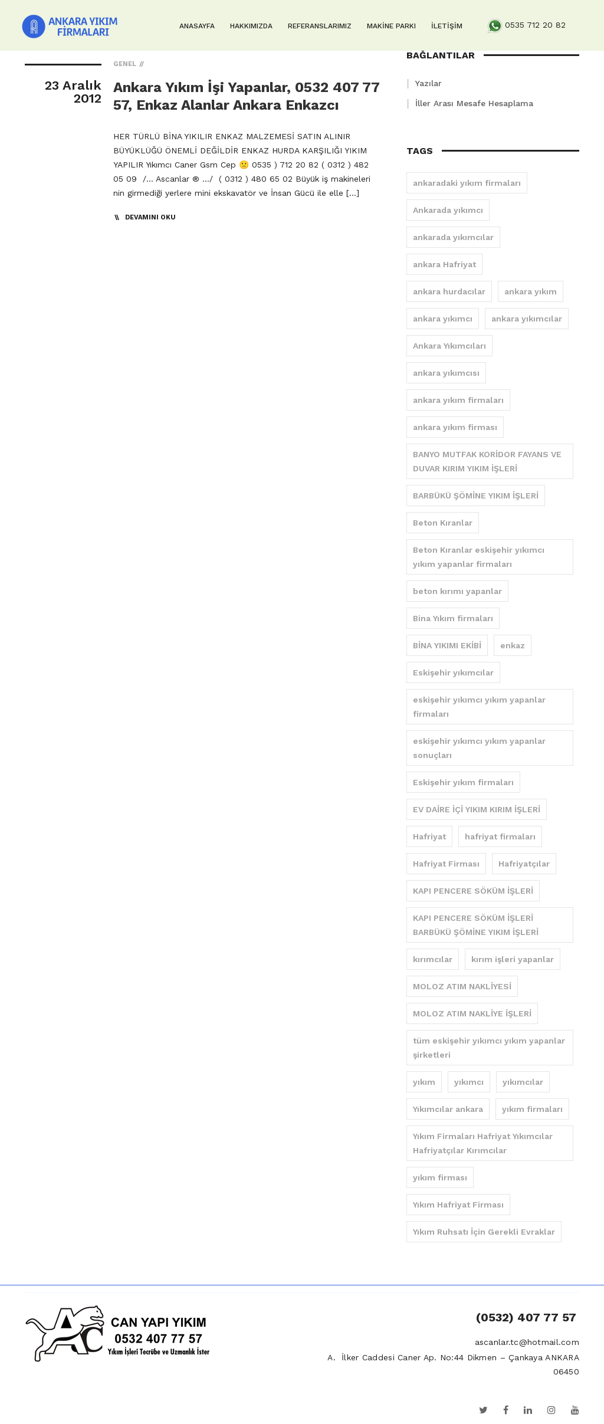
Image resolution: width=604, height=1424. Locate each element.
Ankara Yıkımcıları (449, 345)
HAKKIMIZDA (251, 26)
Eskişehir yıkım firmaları (463, 782)
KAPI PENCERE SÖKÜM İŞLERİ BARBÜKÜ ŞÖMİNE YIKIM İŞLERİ (476, 925)
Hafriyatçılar (524, 863)
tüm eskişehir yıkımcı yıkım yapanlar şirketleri (489, 1047)
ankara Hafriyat (444, 264)
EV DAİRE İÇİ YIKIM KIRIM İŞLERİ (476, 809)
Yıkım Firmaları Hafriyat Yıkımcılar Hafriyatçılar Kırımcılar (483, 1143)
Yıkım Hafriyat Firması (458, 1204)
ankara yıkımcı (442, 318)
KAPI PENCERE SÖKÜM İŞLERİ (473, 890)
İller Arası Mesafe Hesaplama (474, 103)
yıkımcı (469, 1082)
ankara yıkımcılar (526, 318)
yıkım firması (440, 1177)
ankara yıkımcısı (446, 373)
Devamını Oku (150, 217)
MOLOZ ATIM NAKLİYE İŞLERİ (472, 1013)
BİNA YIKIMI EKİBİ (447, 645)
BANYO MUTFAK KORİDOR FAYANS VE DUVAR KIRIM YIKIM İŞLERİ (487, 461)
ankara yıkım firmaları (458, 400)
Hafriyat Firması (446, 863)
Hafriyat (429, 836)
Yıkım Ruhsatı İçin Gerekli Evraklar (484, 1231)
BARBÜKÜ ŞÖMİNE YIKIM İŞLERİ (476, 495)
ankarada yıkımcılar (453, 237)
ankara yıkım (530, 291)
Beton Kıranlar (442, 522)
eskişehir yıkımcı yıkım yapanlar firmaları (479, 706)
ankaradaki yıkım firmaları (467, 183)
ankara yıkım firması (455, 427)
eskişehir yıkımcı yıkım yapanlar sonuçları (479, 748)
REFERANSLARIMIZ (320, 26)
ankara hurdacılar (449, 291)
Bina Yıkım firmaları (453, 618)
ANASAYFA (197, 26)
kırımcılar (432, 959)
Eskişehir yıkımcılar (453, 672)
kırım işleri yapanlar (512, 959)
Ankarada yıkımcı (448, 210)
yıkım (424, 1082)
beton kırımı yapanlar (457, 591)
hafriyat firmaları (500, 836)
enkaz (512, 645)
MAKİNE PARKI (391, 26)
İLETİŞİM (446, 26)
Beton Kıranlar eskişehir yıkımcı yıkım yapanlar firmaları (478, 557)
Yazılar (428, 83)
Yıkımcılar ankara (448, 1109)
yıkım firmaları (532, 1109)
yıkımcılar (523, 1082)
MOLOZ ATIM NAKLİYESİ (462, 986)
